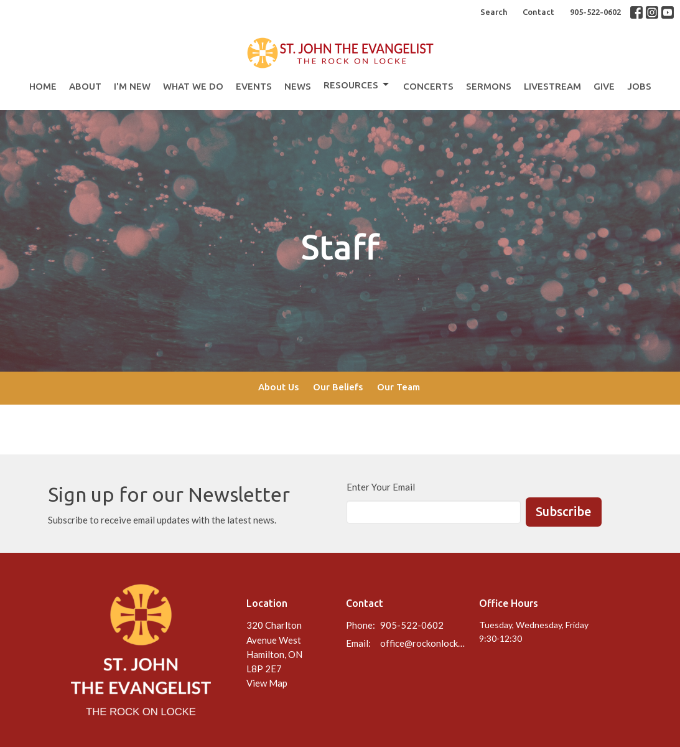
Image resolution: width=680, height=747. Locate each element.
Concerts (428, 86)
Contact (538, 11)
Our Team (398, 387)
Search (493, 11)
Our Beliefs (338, 387)
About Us (278, 387)
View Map (266, 682)
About (85, 86)
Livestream (552, 86)
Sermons (488, 86)
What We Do (193, 86)
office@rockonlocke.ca (423, 643)
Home (43, 86)
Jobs (639, 86)
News (297, 86)
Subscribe (564, 511)
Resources (357, 84)
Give (604, 86)
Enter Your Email (381, 486)
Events (254, 86)
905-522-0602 (595, 11)
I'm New (132, 86)
